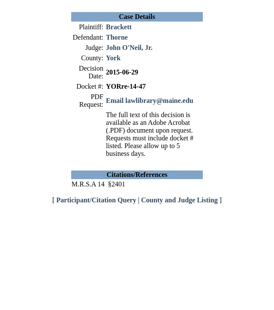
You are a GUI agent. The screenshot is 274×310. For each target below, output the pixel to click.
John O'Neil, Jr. (129, 47)
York (113, 58)
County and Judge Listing (179, 200)
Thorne (117, 37)
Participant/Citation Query (96, 200)
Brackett (119, 27)
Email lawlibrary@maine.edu (149, 100)
